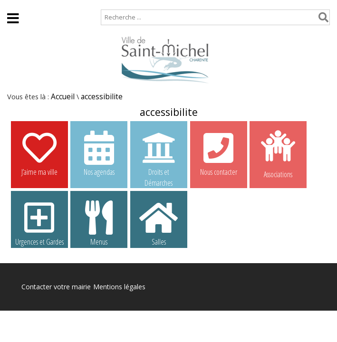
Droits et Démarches (158, 153)
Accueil (15, 4)
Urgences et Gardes (39, 223)
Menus (99, 223)
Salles (158, 223)
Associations (278, 153)
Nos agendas (99, 153)
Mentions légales (119, 286)
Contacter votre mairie (56, 286)
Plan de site (61, 4)
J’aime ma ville (39, 153)
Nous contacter (218, 153)
